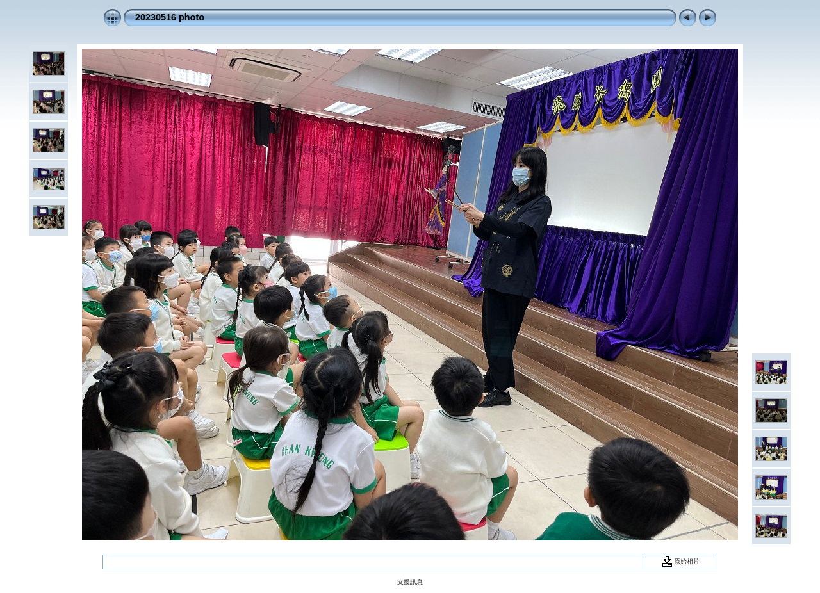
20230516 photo (169, 17)
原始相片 (681, 561)
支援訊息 (410, 581)
